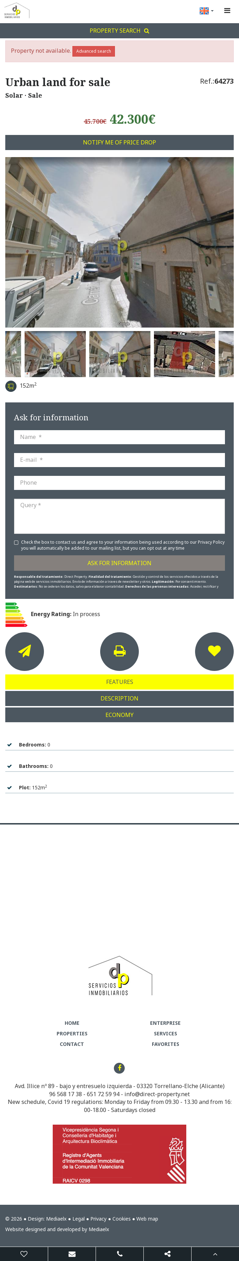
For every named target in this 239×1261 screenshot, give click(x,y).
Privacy (98, 1218)
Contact (72, 1044)
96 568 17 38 (65, 1094)
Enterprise (165, 1023)
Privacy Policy (211, 542)
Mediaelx (56, 1218)
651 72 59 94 (103, 1094)
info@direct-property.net (157, 1094)
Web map (147, 1218)
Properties (72, 1033)
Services (165, 1033)
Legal (78, 1218)
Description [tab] (119, 698)
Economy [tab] (119, 715)
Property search (119, 30)
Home (72, 1023)
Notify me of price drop (119, 142)
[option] (119, 242)
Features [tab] (119, 682)
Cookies (121, 1218)
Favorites (165, 1044)
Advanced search (93, 51)
